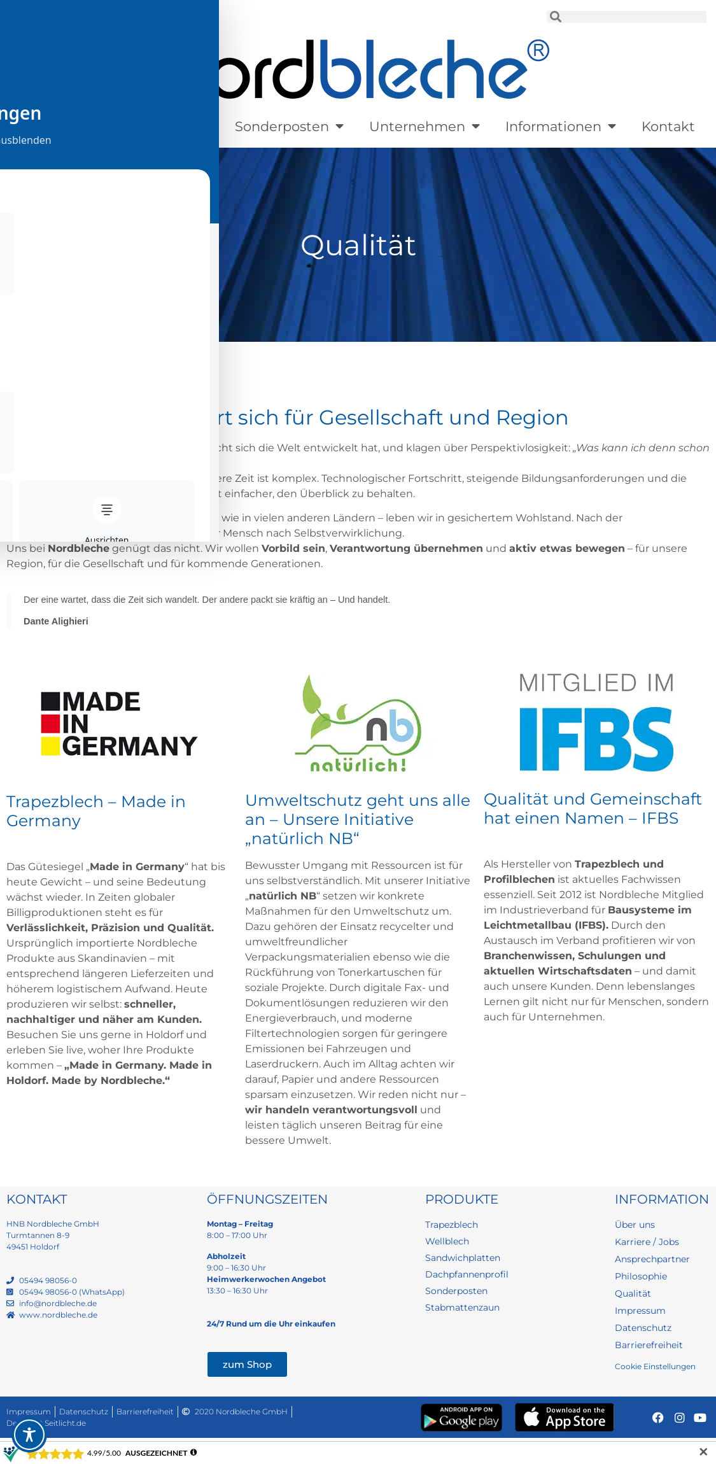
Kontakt (668, 126)
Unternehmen (424, 126)
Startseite (29, 355)
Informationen (560, 126)
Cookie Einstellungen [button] (655, 1369)
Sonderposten (289, 126)
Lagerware (167, 126)
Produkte (60, 126)
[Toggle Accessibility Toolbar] (29, 1434)
